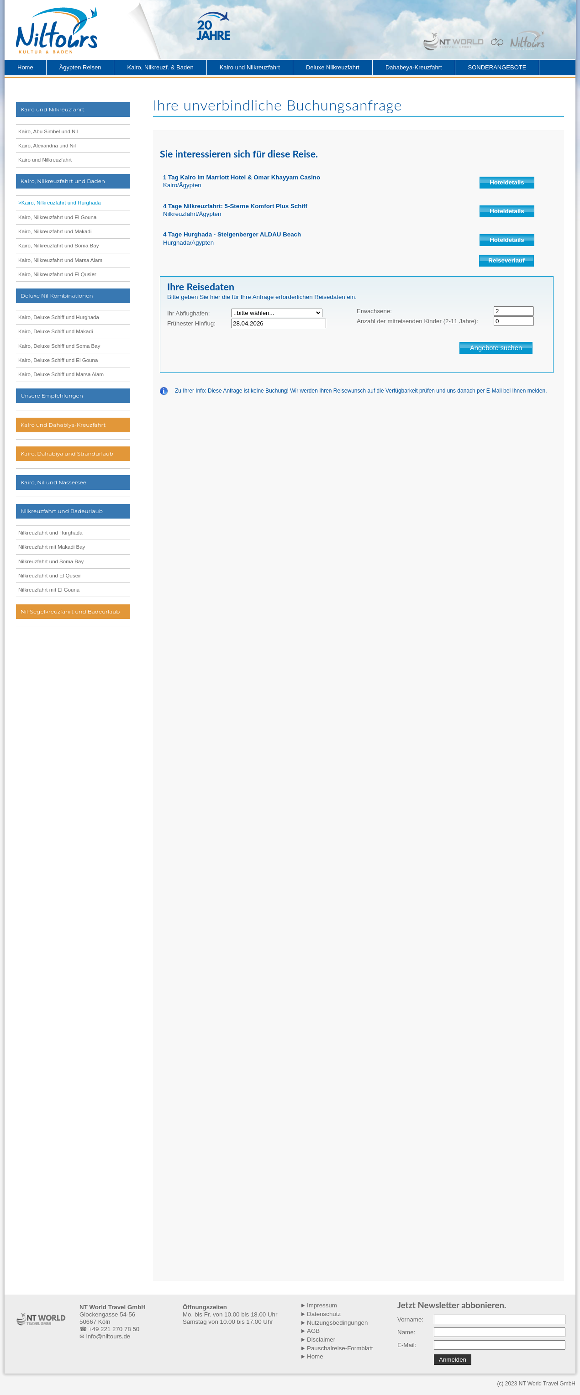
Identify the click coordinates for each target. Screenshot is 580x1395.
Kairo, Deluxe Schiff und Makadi (55, 331)
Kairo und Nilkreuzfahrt (250, 67)
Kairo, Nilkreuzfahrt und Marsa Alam (60, 260)
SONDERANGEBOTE (497, 67)
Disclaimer (321, 1339)
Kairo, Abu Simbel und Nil (48, 131)
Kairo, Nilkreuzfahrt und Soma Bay (58, 245)
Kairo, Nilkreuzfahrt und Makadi (54, 231)
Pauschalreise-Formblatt (340, 1348)
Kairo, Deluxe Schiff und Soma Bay (59, 346)
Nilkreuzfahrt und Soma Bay (51, 561)
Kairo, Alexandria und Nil (47, 145)
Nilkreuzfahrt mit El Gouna (48, 590)
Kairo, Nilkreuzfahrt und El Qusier (57, 274)
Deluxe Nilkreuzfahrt (332, 67)
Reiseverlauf (506, 260)
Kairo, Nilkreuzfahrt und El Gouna (57, 217)
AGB (313, 1330)
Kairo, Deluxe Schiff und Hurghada (58, 317)
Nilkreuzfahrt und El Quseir (49, 575)
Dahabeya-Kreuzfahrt (413, 67)
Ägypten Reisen (80, 67)
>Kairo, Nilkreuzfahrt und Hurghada (59, 202)
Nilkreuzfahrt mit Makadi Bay (51, 547)
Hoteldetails (507, 182)
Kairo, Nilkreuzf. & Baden (160, 67)
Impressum (322, 1305)
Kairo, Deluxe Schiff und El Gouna (58, 360)
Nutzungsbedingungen (337, 1322)
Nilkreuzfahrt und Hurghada (50, 532)
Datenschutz (324, 1314)
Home (25, 67)
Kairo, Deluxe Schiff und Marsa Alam (61, 374)
